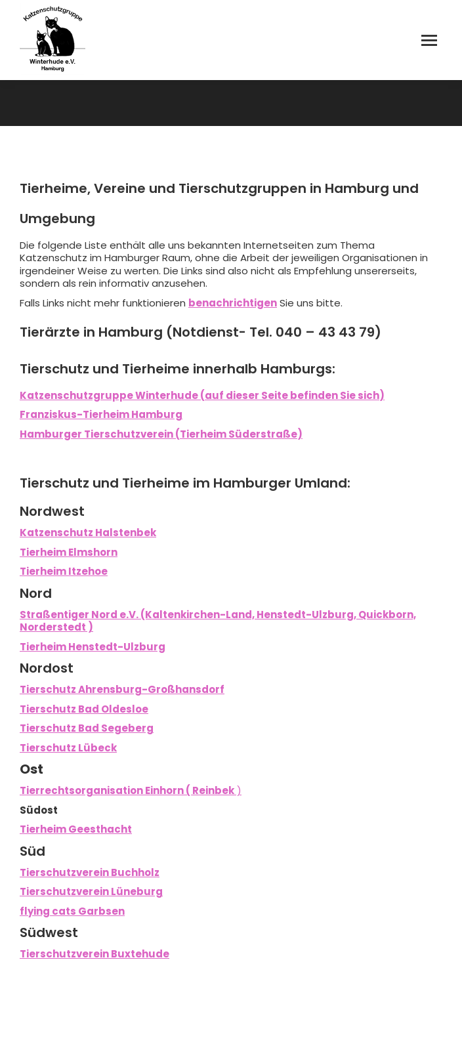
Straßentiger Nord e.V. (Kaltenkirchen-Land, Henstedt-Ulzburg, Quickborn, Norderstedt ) (218, 621)
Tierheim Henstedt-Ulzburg (92, 647)
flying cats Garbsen (72, 911)
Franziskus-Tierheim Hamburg (101, 414)
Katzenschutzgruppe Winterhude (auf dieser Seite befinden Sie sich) (202, 395)
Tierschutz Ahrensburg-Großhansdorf (122, 689)
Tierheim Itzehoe (64, 571)
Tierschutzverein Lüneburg (91, 891)
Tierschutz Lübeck (68, 748)
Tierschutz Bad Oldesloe (84, 709)
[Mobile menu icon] (429, 40)
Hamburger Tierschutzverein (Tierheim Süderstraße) (161, 434)
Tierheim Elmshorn (68, 552)
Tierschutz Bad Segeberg (87, 728)
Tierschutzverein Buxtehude (94, 954)
